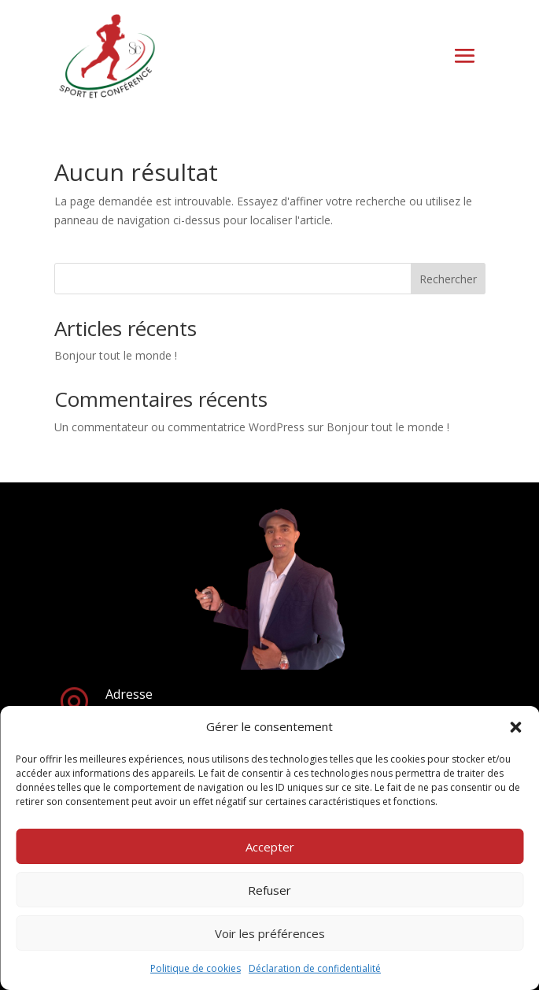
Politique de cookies (195, 968)
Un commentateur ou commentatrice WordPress (179, 426)
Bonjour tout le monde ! (115, 355)
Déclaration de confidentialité (315, 968)
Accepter (270, 847)
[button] (515, 727)
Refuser (269, 890)
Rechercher (448, 279)
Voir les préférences (270, 933)
